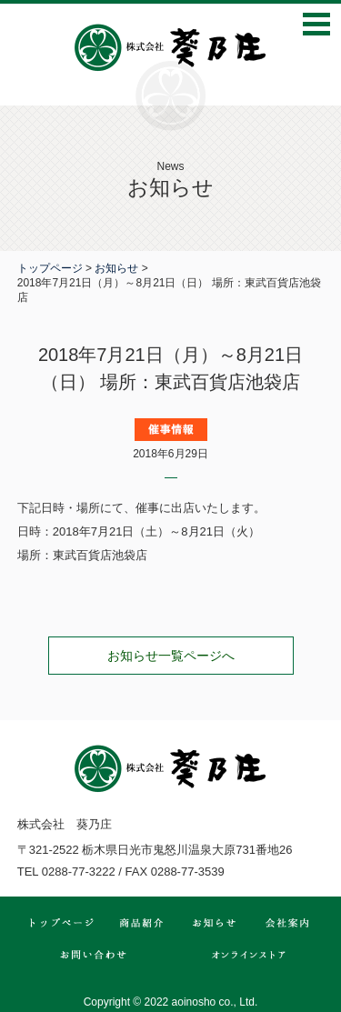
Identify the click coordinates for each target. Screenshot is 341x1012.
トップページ (50, 268)
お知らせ (116, 268)
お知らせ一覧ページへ (171, 655)
